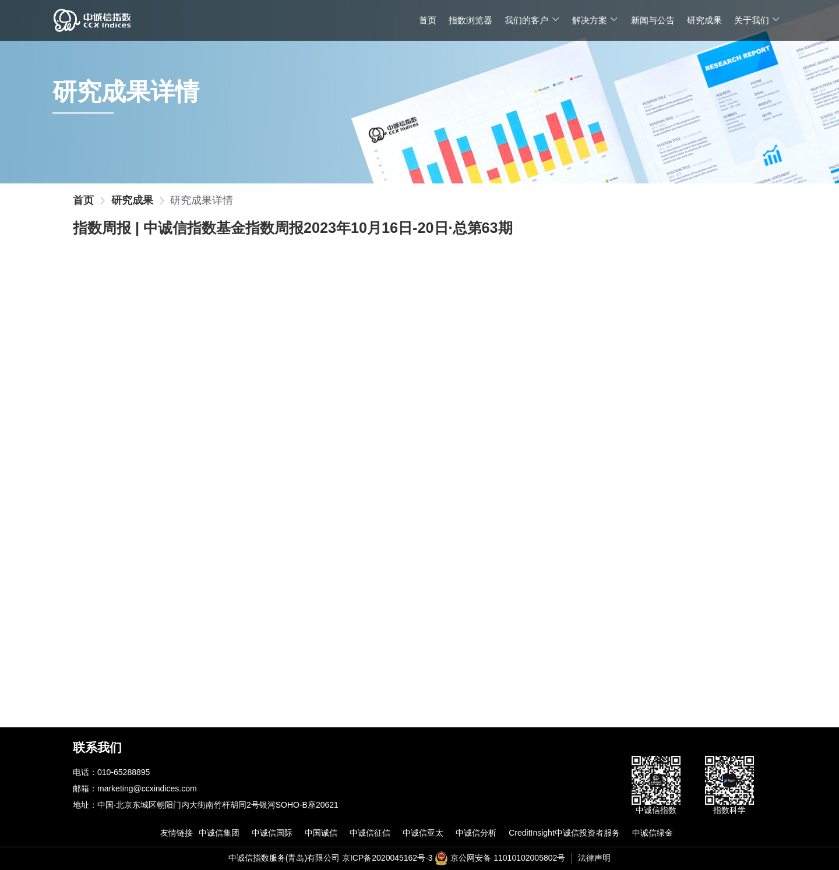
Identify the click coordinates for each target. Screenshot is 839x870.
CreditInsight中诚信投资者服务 (564, 832)
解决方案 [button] (595, 20)
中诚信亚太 (423, 832)
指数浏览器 (470, 20)
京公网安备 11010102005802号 (507, 857)
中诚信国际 (272, 832)
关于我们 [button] (757, 20)
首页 (427, 20)
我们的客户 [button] (532, 20)
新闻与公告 (653, 20)
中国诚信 (321, 832)
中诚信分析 (476, 832)
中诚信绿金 (652, 832)
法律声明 (594, 857)
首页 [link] (83, 201)
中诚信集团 (219, 832)
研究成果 (704, 20)
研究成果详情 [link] (201, 201)
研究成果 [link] (132, 201)
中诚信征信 (370, 832)
